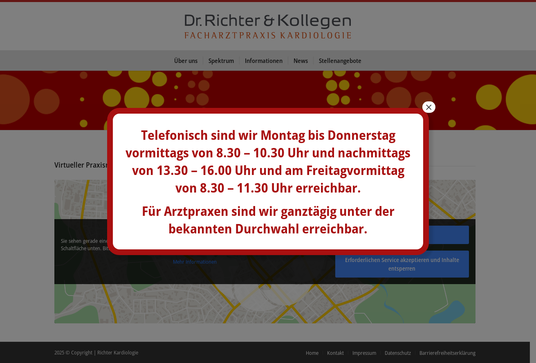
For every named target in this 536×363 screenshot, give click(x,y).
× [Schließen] (429, 107)
